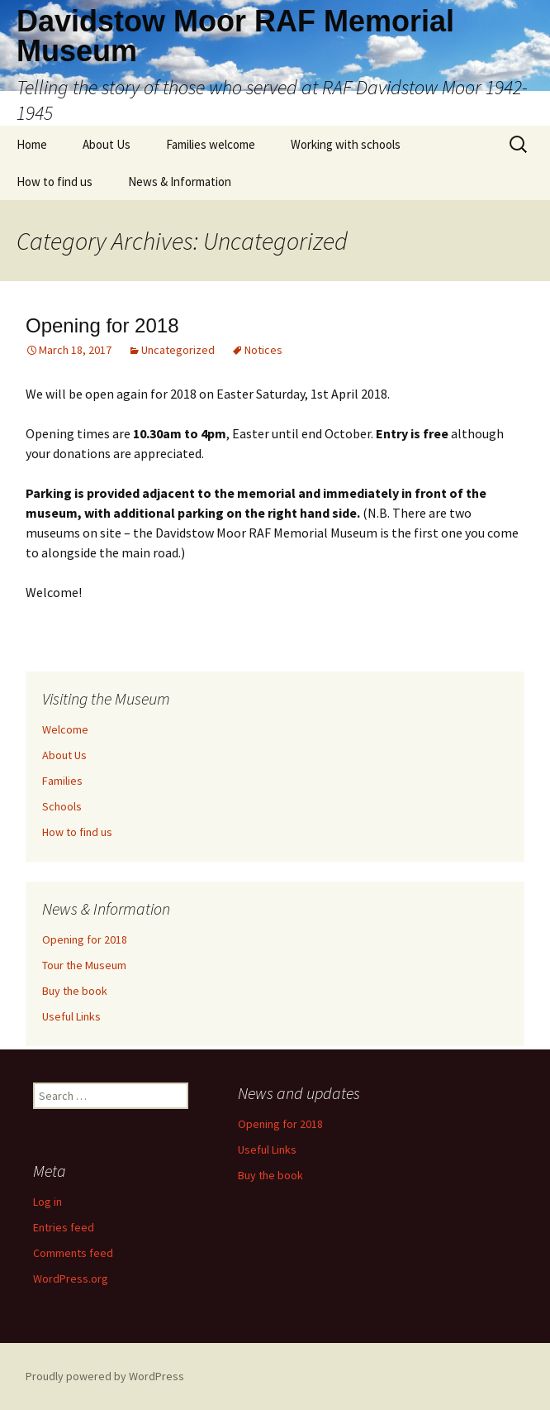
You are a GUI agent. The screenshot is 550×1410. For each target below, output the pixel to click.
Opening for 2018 (102, 325)
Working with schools (346, 144)
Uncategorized (178, 349)
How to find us (54, 181)
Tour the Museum (84, 965)
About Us (106, 144)
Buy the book (74, 990)
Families (62, 780)
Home (32, 144)
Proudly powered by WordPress (105, 1376)
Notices (263, 349)
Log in (47, 1201)
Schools (62, 806)
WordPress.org (70, 1278)
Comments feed (73, 1252)
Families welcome (210, 144)
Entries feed (63, 1227)
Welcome (65, 729)
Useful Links (71, 1016)
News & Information (179, 181)
